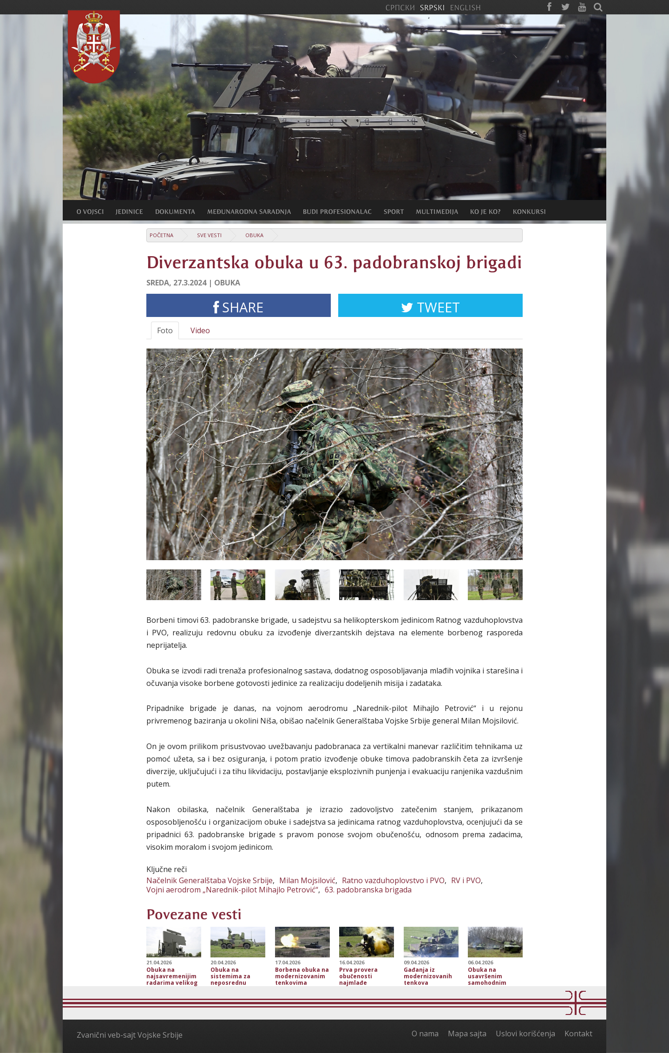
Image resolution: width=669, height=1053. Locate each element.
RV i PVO (466, 880)
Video (200, 330)
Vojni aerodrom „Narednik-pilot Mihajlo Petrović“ (232, 890)
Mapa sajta (467, 1033)
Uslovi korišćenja (525, 1033)
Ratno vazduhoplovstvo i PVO (393, 880)
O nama (425, 1033)
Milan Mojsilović (307, 880)
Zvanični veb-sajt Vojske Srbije (130, 1035)
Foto (165, 330)
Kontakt (578, 1033)
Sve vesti (209, 235)
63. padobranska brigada (368, 890)
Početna (161, 235)
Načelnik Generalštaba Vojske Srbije (209, 880)
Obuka (254, 235)
